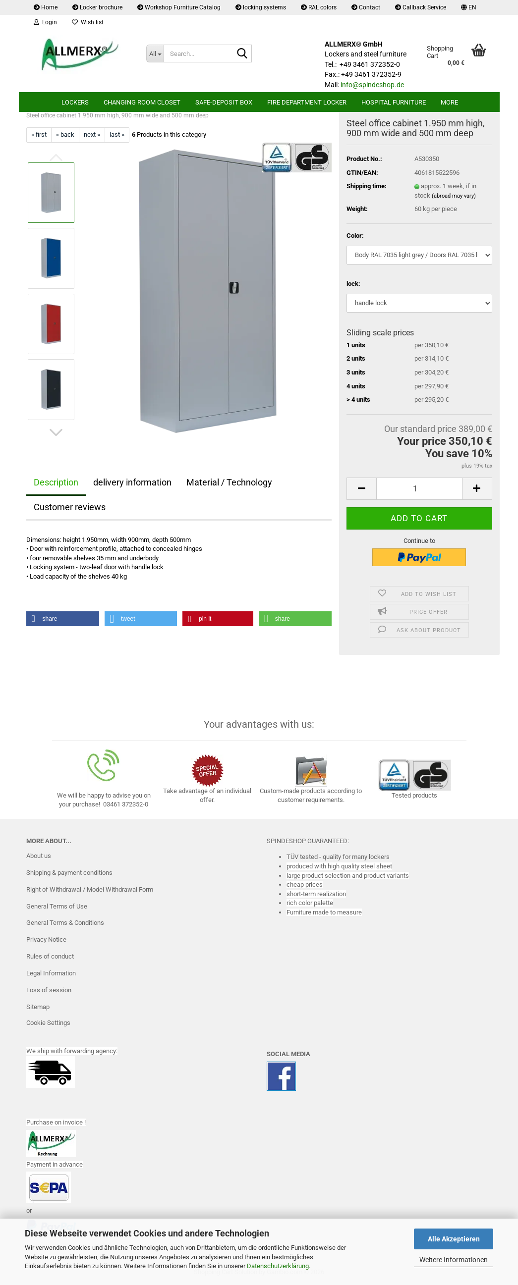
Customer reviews (70, 507)
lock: (353, 283)
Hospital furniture (393, 102)
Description (56, 482)
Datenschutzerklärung (278, 1266)
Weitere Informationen (453, 1260)
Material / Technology (229, 482)
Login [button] (45, 22)
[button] (469, 7)
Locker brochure (97, 7)
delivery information (132, 482)
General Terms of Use (56, 906)
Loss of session (48, 990)
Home (46, 7)
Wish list (88, 22)
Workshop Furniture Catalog (179, 7)
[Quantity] (419, 489)
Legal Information (51, 973)
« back (65, 134)
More (449, 102)
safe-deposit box (223, 102)
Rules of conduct (50, 956)
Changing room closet (142, 102)
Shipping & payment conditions (69, 872)
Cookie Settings (48, 1022)
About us (38, 855)
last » (117, 134)
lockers (75, 102)
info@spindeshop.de (372, 85)
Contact (365, 7)
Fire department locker (306, 102)
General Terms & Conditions (65, 922)
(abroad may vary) (454, 196)
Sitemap (38, 1007)
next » (92, 134)
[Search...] (155, 53)
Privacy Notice (46, 939)
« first (39, 134)
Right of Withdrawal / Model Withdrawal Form (89, 889)
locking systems (260, 7)
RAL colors (319, 7)
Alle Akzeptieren (454, 1239)
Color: (355, 235)
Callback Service (420, 7)
